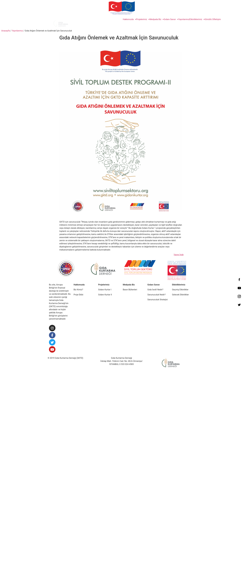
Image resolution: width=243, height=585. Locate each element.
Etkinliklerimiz (197, 19)
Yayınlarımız (183, 19)
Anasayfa (5, 30)
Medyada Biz (156, 19)
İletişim (217, 19)
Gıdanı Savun (171, 19)
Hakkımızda (129, 19)
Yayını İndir (179, 254)
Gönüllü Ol (209, 19)
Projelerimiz (142, 19)
